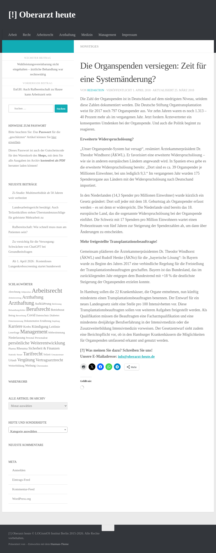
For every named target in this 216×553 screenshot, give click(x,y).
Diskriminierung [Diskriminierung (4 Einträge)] (15, 321)
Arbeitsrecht (44, 35)
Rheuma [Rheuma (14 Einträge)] (22, 348)
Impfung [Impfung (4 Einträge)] (56, 321)
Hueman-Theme (60, 544)
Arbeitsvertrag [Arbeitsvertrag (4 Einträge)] (15, 298)
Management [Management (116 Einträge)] (33, 331)
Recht (27, 35)
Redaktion (96, 90)
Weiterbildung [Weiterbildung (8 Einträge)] (16, 365)
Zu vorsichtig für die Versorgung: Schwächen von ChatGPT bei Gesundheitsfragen (31, 246)
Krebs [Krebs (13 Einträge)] (27, 326)
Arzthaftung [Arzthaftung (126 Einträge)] (21, 303)
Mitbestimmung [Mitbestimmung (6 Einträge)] (56, 332)
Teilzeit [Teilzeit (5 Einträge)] (46, 354)
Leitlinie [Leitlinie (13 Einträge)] (54, 326)
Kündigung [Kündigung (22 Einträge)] (40, 326)
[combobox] (38, 430)
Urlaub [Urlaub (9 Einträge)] (12, 360)
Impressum (129, 35)
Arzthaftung (67, 35)
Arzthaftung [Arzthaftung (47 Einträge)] (32, 297)
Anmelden (18, 470)
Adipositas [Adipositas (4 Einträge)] (26, 292)
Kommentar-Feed (23, 489)
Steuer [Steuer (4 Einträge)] (19, 354)
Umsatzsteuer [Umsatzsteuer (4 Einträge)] (57, 354)
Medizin (87, 35)
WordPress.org (21, 498)
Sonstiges (89, 46)
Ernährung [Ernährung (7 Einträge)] (45, 320)
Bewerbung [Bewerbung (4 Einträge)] (21, 315)
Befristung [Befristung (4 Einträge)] (57, 304)
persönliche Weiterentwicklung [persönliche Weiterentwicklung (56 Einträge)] (36, 342)
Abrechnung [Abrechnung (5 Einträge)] (14, 292)
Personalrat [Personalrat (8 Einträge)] (41, 337)
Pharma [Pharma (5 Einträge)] (12, 348)
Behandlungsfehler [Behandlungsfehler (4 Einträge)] (17, 310)
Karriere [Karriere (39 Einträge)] (15, 326)
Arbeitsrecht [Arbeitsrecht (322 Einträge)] (47, 290)
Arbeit (12, 35)
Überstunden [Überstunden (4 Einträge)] (42, 366)
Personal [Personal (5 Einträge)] (30, 338)
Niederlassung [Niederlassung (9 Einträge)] (16, 337)
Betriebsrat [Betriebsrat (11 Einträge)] (57, 309)
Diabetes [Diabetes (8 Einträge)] (54, 315)
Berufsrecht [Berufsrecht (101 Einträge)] (38, 309)
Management (107, 35)
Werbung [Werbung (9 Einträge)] (30, 365)
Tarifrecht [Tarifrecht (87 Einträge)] (33, 353)
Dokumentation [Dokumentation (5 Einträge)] (31, 321)
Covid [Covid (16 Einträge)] (31, 315)
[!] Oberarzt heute (42, 14)
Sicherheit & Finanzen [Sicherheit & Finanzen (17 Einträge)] (44, 348)
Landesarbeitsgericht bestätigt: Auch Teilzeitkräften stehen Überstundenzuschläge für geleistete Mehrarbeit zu (36, 212)
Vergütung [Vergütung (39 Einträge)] (26, 359)
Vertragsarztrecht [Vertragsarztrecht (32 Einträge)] (49, 360)
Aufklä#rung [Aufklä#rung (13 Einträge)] (43, 303)
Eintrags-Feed (21, 479)
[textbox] (38, 431)
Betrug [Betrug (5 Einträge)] (11, 315)
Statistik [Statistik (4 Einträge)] (12, 354)
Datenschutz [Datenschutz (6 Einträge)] (42, 315)
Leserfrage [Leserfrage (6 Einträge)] (13, 332)
